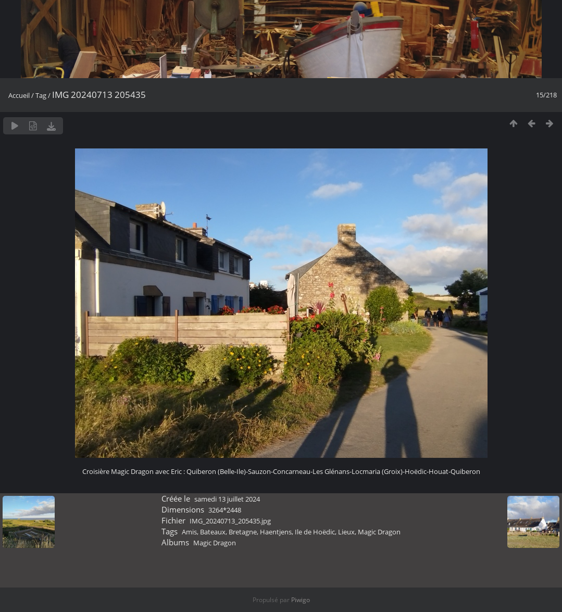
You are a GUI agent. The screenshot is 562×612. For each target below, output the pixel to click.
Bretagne (243, 531)
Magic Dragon (379, 531)
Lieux (346, 531)
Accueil (19, 95)
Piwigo (300, 599)
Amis (189, 531)
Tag (40, 95)
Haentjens (276, 531)
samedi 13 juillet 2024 (227, 499)
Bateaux (213, 531)
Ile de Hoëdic (315, 531)
